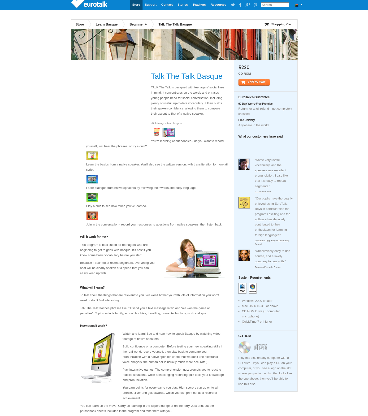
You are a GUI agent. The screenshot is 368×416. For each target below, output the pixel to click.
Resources (218, 4)
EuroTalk (89, 4)
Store (136, 4)
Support (151, 4)
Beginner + (138, 24)
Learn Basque (107, 24)
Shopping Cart (282, 24)
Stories (183, 4)
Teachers (199, 4)
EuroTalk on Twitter (232, 5)
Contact (167, 4)
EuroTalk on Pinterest (255, 5)
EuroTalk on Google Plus (247, 5)
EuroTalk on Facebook (240, 5)
